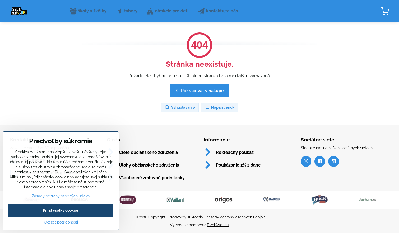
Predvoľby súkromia (186, 217)
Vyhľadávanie (179, 107)
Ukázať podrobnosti (61, 230)
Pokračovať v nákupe (199, 90)
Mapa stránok (219, 107)
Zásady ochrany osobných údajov (235, 217)
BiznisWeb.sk (218, 225)
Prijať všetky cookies (61, 218)
